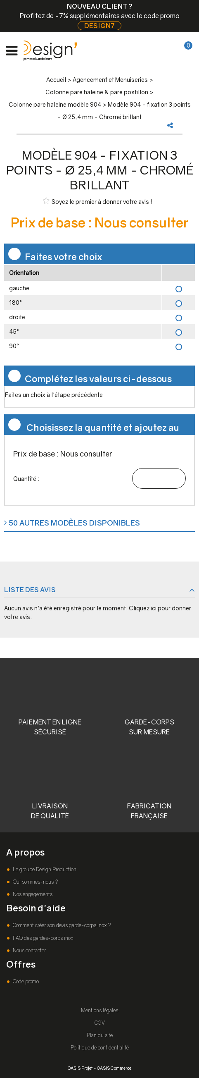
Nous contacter (29, 950)
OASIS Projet (80, 1068)
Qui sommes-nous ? (35, 882)
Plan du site (100, 1035)
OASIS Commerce (114, 1068)
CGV (100, 1023)
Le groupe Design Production (44, 869)
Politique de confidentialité (100, 1048)
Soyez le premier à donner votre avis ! (97, 201)
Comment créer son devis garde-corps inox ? (61, 925)
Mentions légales (99, 1010)
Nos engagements (32, 894)
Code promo (25, 981)
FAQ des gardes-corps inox (42, 938)
